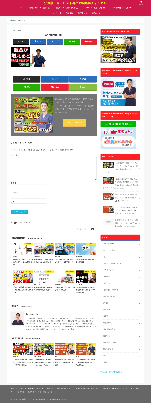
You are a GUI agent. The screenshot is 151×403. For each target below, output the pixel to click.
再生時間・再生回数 (110, 290)
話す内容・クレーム (110, 342)
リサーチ (106, 277)
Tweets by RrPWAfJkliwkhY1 (111, 372)
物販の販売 (107, 323)
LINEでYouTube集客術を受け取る (94, 8)
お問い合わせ (96, 13)
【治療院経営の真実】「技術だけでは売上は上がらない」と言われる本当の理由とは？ (120, 168)
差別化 (105, 303)
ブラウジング (108, 270)
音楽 (105, 362)
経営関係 (106, 336)
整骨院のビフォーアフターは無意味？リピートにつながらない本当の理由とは (120, 223)
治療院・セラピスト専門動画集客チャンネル (75, 3)
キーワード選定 (109, 250)
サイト (13, 202)
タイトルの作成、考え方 (112, 263)
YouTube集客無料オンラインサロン (121, 8)
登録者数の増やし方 (110, 329)
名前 (13, 183)
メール (14, 192)
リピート (106, 283)
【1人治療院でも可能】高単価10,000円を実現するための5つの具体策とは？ (120, 210)
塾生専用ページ (82, 13)
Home (22, 8)
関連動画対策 (108, 349)
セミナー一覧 (57, 13)
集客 (105, 356)
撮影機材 (106, 309)
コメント (15, 155)
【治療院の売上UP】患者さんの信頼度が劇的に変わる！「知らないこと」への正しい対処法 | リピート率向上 (120, 183)
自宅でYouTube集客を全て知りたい (67, 8)
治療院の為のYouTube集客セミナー (40, 8)
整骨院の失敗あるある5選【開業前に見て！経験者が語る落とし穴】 (120, 197)
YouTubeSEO (108, 244)
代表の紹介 (69, 13)
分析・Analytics (109, 296)
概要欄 (105, 316)
